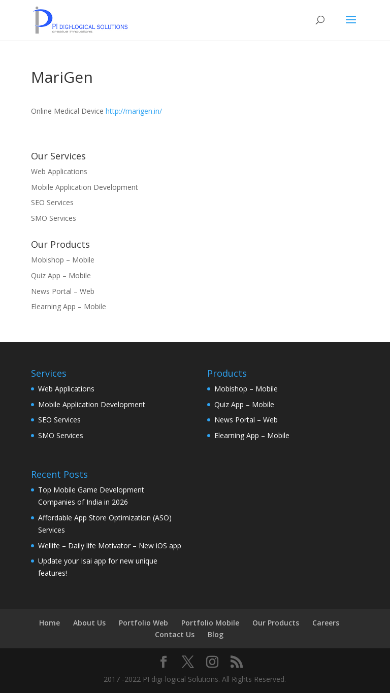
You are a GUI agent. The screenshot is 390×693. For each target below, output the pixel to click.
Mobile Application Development (84, 187)
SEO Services (52, 202)
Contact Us (174, 634)
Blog (215, 634)
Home (49, 623)
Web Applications (59, 171)
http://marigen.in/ (134, 111)
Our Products (275, 623)
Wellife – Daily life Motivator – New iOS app (109, 545)
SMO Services (53, 218)
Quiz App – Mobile (61, 275)
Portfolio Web (143, 623)
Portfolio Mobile (210, 623)
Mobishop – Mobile (62, 260)
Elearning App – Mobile (68, 306)
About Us (89, 623)
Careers (325, 623)
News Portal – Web (62, 291)
